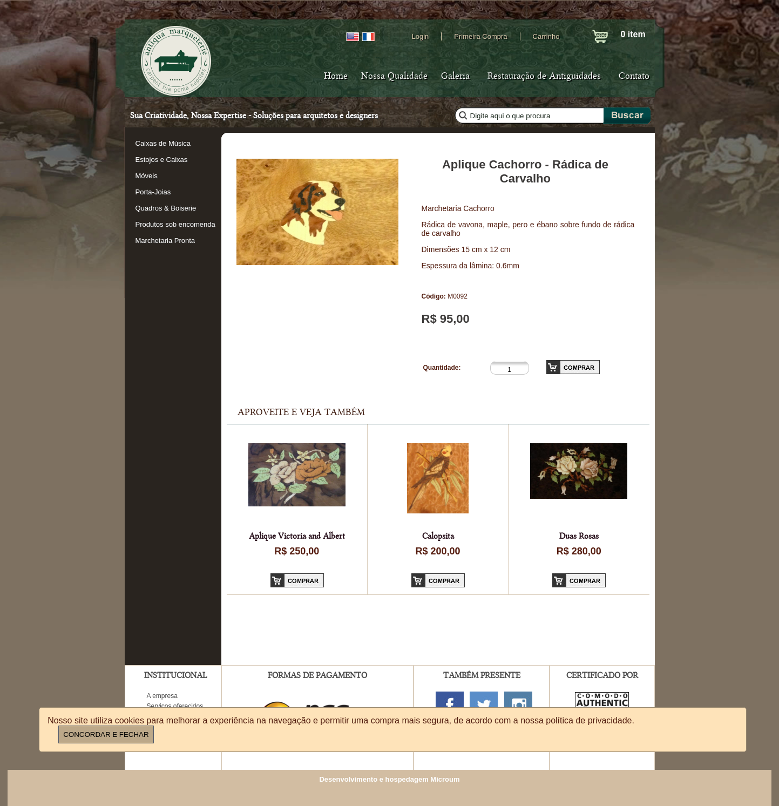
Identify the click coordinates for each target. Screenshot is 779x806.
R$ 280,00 (579, 551)
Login (420, 36)
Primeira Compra (480, 36)
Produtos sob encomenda (175, 224)
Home (336, 76)
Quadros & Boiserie (166, 208)
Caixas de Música (163, 143)
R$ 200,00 (437, 551)
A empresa (162, 696)
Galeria (455, 76)
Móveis (147, 176)
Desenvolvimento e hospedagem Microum (389, 779)
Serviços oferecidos (175, 706)
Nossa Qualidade (394, 76)
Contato (634, 76)
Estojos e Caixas (162, 159)
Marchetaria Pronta (165, 240)
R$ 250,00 (296, 551)
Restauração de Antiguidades (544, 76)
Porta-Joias (153, 192)
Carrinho (546, 36)
